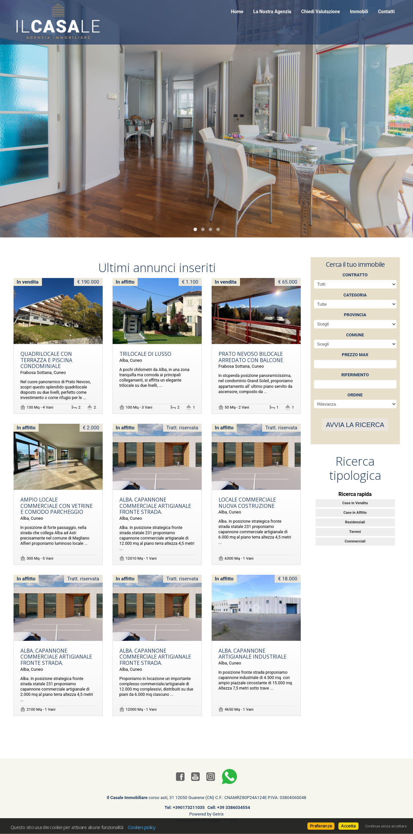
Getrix (218, 814)
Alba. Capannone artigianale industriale (253, 654)
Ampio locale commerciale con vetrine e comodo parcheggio (56, 505)
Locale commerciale (247, 503)
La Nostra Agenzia (272, 11)
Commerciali (355, 541)
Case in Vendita (355, 503)
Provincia (355, 314)
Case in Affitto (355, 512)
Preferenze (321, 826)
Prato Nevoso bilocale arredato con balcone (251, 357)
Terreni (355, 532)
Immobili (359, 11)
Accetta (348, 826)
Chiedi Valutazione (320, 11)
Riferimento (355, 374)
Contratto (355, 274)
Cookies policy (141, 827)
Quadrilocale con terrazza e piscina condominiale (46, 360)
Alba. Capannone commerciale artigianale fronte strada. (155, 505)
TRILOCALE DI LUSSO (145, 353)
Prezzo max (355, 354)
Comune (355, 334)
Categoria (355, 295)
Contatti (386, 11)
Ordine (354, 394)
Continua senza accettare (385, 826)
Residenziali (355, 522)
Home (237, 11)
